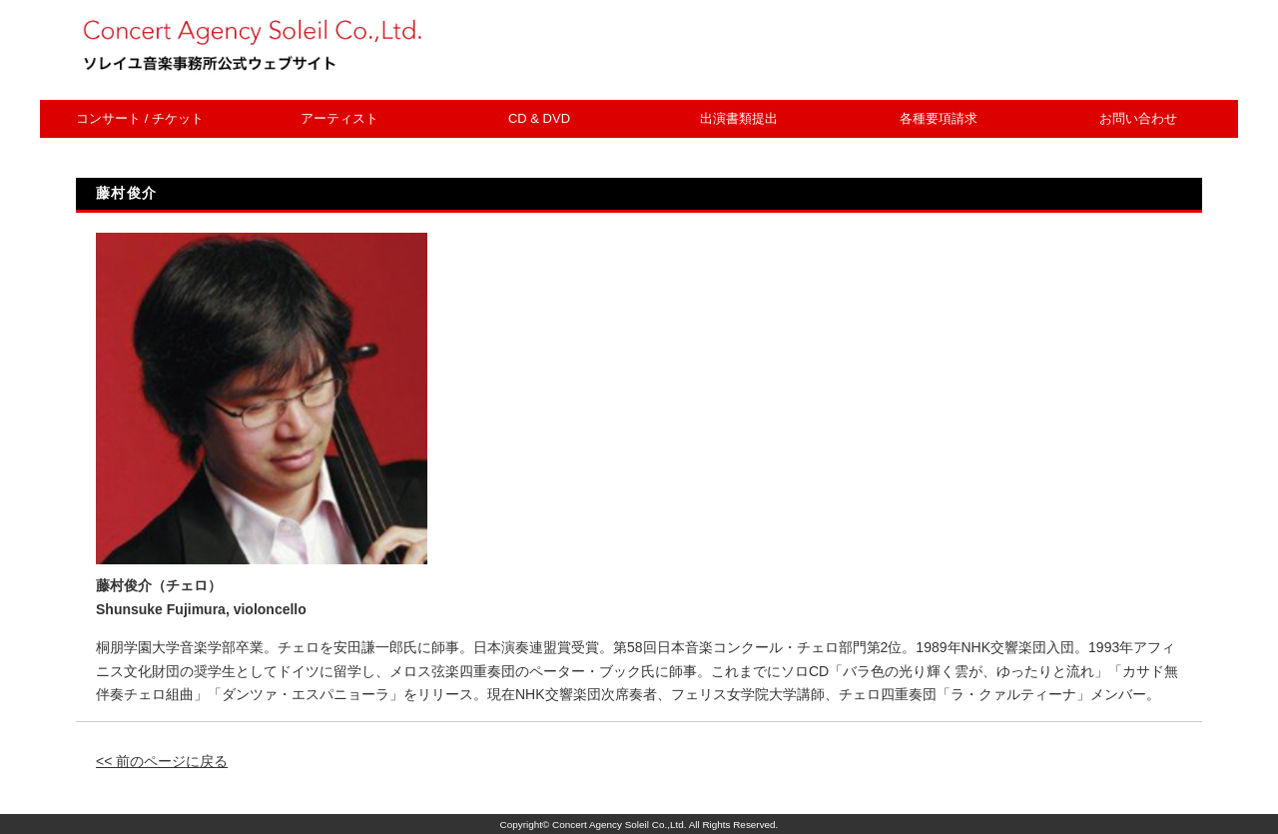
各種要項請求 (938, 118)
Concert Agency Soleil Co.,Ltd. (619, 824)
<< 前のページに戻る (162, 761)
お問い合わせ (1138, 118)
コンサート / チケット (140, 118)
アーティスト (339, 118)
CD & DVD (539, 118)
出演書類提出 (739, 118)
